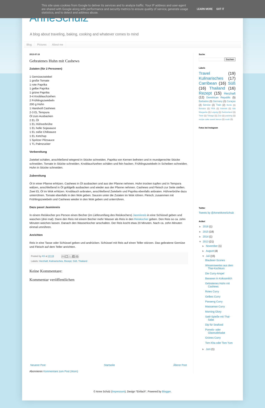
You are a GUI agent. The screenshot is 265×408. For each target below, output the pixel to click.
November (212, 245)
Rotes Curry (212, 291)
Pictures (42, 44)
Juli (208, 256)
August (210, 250)
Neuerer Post (37, 365)
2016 (206, 226)
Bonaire (202, 108)
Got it (220, 9)
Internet (223, 108)
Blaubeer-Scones (215, 260)
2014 (206, 236)
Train (218, 105)
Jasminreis (139, 215)
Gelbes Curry (212, 296)
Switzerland (227, 112)
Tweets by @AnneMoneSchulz (216, 212)
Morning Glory (213, 311)
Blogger (166, 391)
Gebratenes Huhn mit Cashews (217, 285)
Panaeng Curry (213, 301)
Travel (204, 73)
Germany (217, 101)
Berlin (229, 105)
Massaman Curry (215, 306)
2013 (206, 241)
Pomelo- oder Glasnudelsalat (215, 331)
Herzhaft (43, 261)
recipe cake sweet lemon (210, 119)
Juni (208, 349)
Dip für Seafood (214, 324)
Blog (29, 44)
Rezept (68, 261)
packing (228, 116)
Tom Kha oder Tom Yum (219, 342)
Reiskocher (141, 219)
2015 (206, 231)
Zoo (219, 116)
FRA (213, 108)
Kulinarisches (56, 261)
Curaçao (231, 101)
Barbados (204, 101)
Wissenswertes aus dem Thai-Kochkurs (219, 267)
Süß (75, 261)
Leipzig (214, 112)
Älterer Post (180, 365)
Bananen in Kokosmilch (218, 278)
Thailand (82, 261)
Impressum (118, 391)
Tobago (210, 116)
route (227, 119)
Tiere (201, 116)
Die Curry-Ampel (214, 273)
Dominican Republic (218, 97)
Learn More (205, 9)
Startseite (109, 365)
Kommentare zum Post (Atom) (60, 371)
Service (207, 105)
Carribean (208, 83)
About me (57, 44)
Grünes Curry (213, 337)
